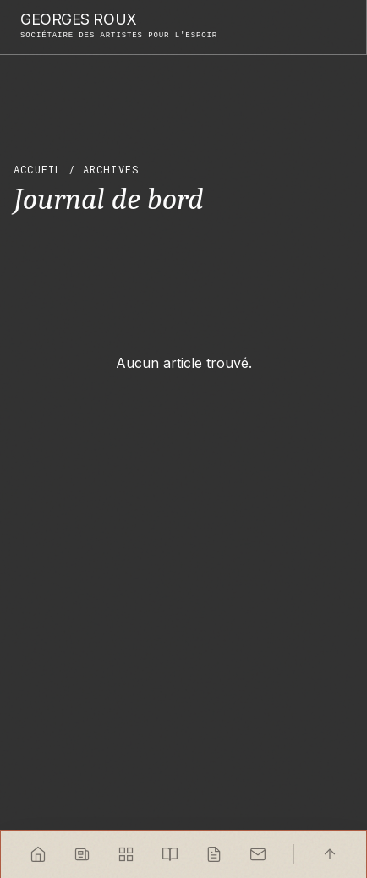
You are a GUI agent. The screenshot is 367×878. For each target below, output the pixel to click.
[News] (82, 854)
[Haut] (329, 854)
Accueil (38, 169)
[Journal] (213, 854)
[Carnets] (170, 854)
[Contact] (257, 854)
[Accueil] (38, 854)
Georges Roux (78, 19)
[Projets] (126, 854)
